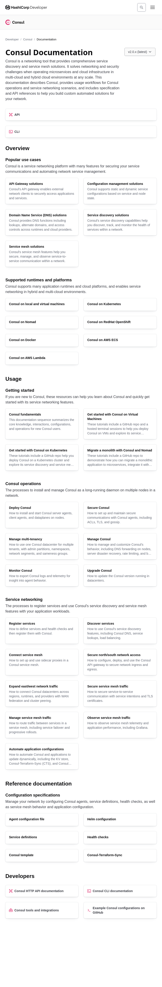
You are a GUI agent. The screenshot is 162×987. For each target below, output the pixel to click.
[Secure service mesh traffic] (120, 694)
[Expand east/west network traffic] (41, 694)
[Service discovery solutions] (120, 222)
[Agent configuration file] (41, 819)
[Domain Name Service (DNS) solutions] (41, 222)
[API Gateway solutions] (41, 191)
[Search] (141, 7)
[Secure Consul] (120, 515)
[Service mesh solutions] (41, 254)
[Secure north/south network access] (120, 662)
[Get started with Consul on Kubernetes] (41, 457)
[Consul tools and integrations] (41, 910)
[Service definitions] (41, 837)
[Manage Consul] (120, 546)
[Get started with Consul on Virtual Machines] (120, 424)
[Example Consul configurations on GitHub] (120, 910)
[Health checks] (120, 837)
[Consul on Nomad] (41, 322)
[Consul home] (14, 22)
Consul (27, 39)
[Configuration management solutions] (120, 191)
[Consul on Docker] (41, 340)
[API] (81, 114)
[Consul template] (41, 855)
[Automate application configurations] (41, 756)
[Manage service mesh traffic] (41, 725)
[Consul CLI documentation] (120, 891)
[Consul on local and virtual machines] (41, 304)
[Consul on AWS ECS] (120, 340)
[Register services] (41, 631)
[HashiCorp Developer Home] (26, 7)
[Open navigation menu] (152, 7)
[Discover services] (120, 631)
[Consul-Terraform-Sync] (120, 855)
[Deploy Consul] (41, 515)
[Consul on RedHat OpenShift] (120, 322)
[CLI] (81, 132)
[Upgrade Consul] (120, 575)
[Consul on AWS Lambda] (41, 358)
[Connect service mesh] (41, 662)
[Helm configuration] (120, 819)
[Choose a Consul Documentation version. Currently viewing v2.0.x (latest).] (139, 52)
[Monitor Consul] (41, 575)
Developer (12, 39)
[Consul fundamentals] (41, 424)
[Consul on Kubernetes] (120, 304)
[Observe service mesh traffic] (120, 725)
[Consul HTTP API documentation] (41, 891)
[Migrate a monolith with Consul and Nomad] (120, 457)
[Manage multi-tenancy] (41, 546)
